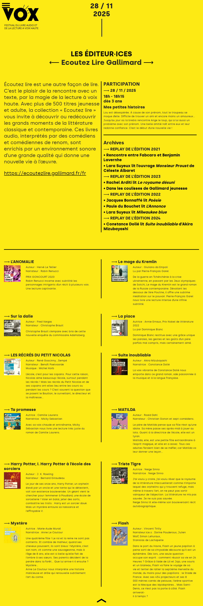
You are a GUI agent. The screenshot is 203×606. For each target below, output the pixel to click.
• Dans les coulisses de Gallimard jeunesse (145, 188)
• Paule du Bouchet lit (134, 206)
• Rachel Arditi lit (138, 182)
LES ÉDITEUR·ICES (101, 54)
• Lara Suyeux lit (135, 212)
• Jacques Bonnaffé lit (132, 200)
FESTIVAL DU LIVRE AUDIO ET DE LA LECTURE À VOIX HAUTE (21, 27)
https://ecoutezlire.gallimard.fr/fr (45, 173)
